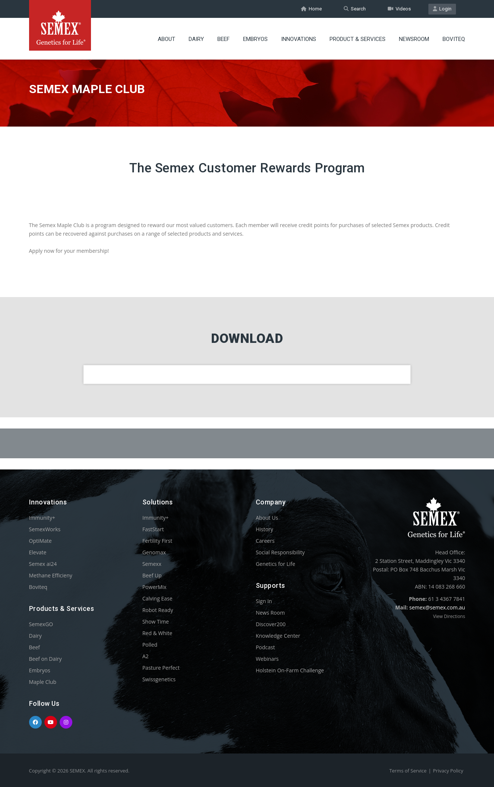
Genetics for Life (275, 563)
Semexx (151, 563)
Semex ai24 (43, 563)
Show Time (155, 621)
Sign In (264, 601)
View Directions (449, 616)
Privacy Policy (448, 770)
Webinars (267, 658)
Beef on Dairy (45, 658)
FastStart (153, 529)
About (166, 39)
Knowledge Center (278, 635)
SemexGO (41, 624)
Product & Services (358, 39)
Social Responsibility (280, 552)
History (264, 529)
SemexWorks (45, 529)
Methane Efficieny (50, 575)
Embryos (255, 39)
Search (355, 9)
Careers (265, 540)
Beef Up (152, 575)
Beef (223, 39)
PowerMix (154, 586)
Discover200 (271, 624)
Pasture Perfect (161, 667)
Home (311, 9)
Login (442, 9)
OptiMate (40, 540)
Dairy (196, 39)
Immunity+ (42, 517)
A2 (145, 656)
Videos (399, 9)
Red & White (157, 633)
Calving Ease (157, 598)
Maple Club (42, 681)
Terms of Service (408, 770)
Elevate (38, 552)
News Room (270, 612)
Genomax (154, 552)
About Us (267, 517)
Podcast (265, 647)
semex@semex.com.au (437, 607)
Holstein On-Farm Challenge (290, 670)
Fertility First (157, 540)
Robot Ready (157, 610)
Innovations (298, 39)
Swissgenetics (159, 679)
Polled (149, 644)
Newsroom (414, 39)
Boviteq (454, 39)
